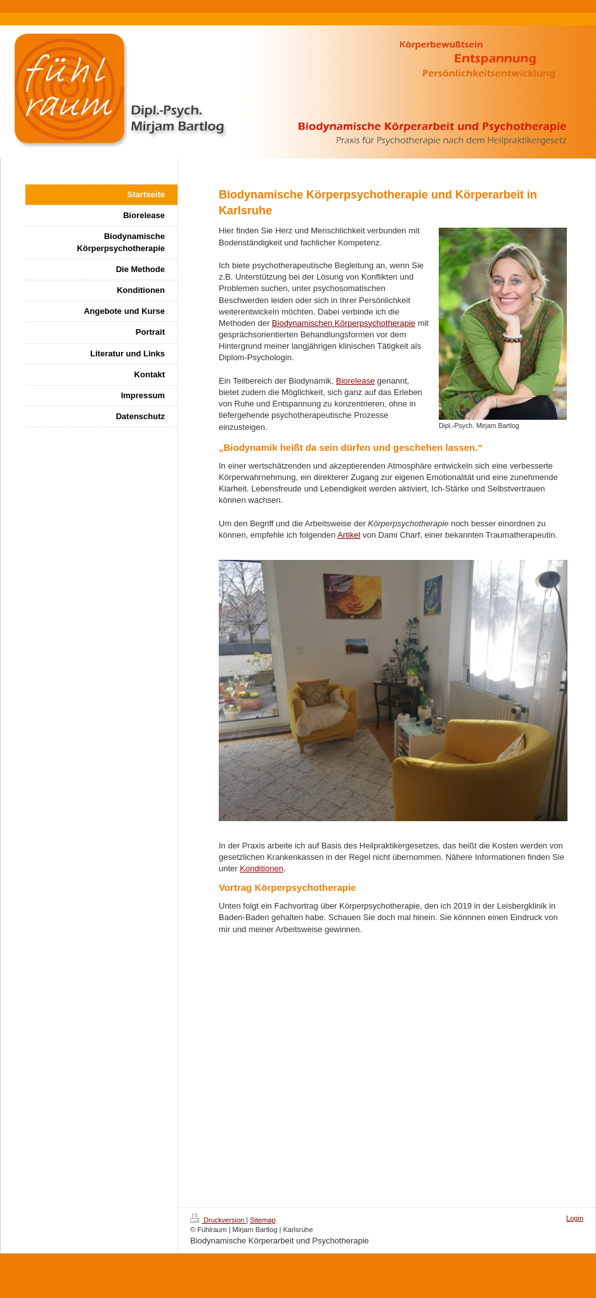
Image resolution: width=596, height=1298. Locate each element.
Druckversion (218, 1220)
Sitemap (262, 1220)
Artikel (348, 535)
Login (574, 1218)
